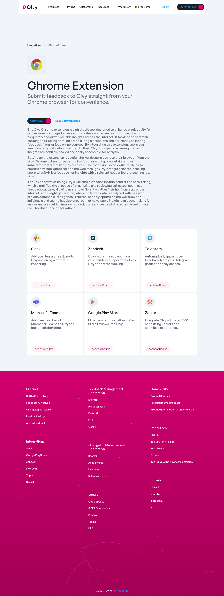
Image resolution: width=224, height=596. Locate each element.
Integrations (34, 45)
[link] (36, 120)
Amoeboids (121, 590)
